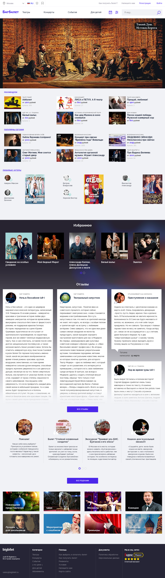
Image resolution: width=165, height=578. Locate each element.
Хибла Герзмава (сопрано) (36, 137)
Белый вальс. (29, 115)
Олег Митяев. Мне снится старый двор (36, 154)
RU (32, 3)
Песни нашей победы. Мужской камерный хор (140, 116)
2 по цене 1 (37, 565)
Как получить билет (68, 558)
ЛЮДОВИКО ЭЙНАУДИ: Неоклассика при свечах (141, 138)
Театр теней (26, 97)
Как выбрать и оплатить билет (73, 554)
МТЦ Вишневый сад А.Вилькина (140, 294)
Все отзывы (82, 409)
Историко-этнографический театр (88, 112)
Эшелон (137, 262)
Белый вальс (108, 262)
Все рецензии (82, 481)
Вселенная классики (83, 134)
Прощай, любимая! (137, 99)
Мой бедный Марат (48, 262)
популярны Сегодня (14, 130)
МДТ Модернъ (24, 294)
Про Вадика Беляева (138, 152)
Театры (26, 12)
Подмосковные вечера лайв (33, 134)
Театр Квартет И (133, 150)
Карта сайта (65, 571)
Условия (62, 565)
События (72, 12)
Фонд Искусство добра (84, 150)
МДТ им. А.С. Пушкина (30, 112)
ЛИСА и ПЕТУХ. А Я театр (88, 99)
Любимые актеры (12, 170)
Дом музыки (131, 112)
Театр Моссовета (133, 97)
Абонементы (38, 571)
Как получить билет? (108, 3)
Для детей (96, 12)
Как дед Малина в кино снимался (87, 116)
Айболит (27, 99)
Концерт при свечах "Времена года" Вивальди (89, 138)
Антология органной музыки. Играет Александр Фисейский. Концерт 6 (90, 154)
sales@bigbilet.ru (10, 572)
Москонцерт (79, 97)
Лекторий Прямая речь (31, 150)
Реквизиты (63, 561)
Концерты (49, 12)
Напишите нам (128, 3)
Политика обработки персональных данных (109, 556)
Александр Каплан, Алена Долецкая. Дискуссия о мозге (79, 265)
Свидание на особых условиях (17, 263)
